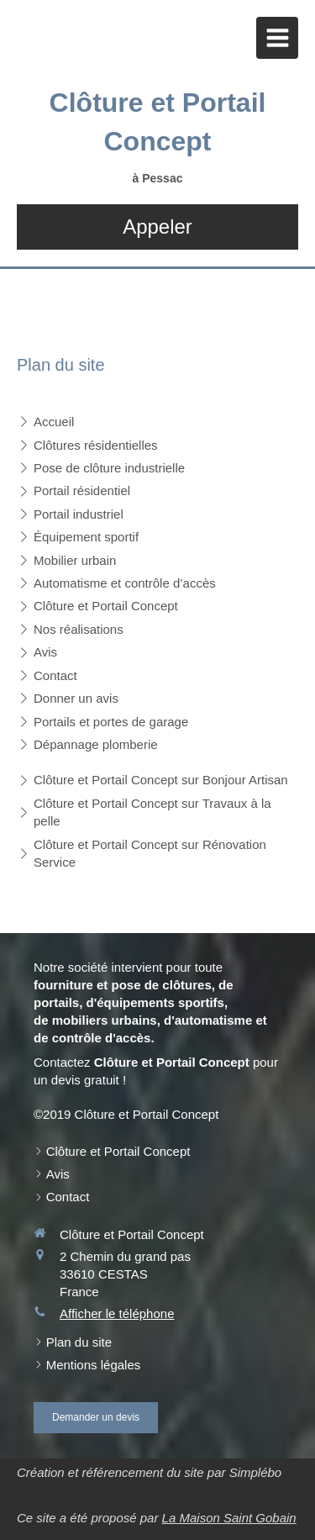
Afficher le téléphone (117, 1313)
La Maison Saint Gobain (229, 1518)
